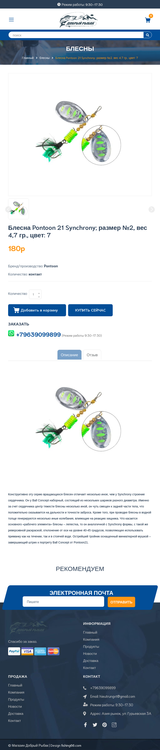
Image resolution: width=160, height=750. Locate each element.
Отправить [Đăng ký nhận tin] (121, 600)
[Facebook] (85, 723)
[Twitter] (95, 723)
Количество (17, 293)
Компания (91, 637)
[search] (80, 35)
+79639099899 (38, 334)
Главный (90, 630)
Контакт (89, 666)
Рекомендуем (80, 567)
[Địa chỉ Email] (63, 600)
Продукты (91, 645)
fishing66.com (71, 743)
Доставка (90, 659)
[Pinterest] (104, 723)
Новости (90, 652)
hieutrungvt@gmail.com (117, 695)
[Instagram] (114, 723)
